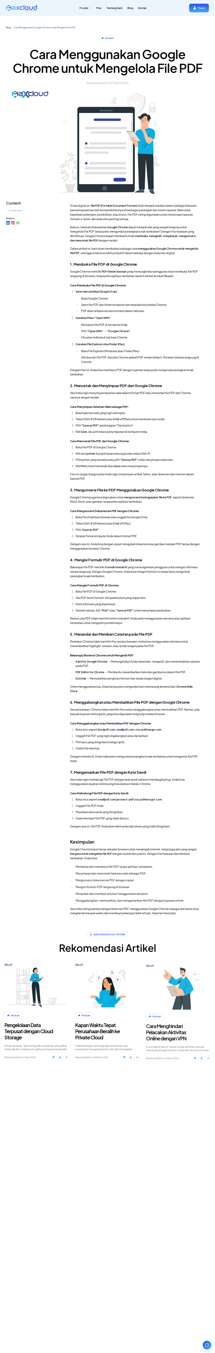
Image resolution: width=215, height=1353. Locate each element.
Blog (130, 8)
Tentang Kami (114, 8)
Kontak (142, 8)
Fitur (99, 8)
